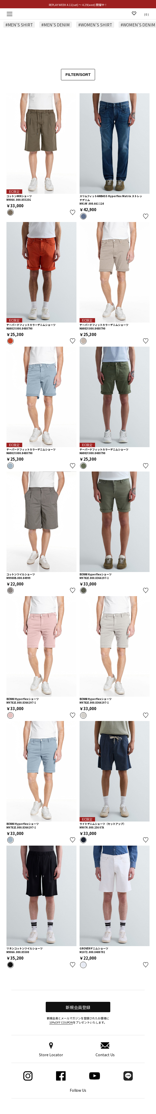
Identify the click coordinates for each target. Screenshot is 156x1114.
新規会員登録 (78, 1007)
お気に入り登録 (72, 212)
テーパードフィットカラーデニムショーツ (31, 325)
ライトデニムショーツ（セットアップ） (103, 824)
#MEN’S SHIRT (19, 24)
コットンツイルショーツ (20, 574)
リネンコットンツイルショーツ (24, 948)
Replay (78, 13)
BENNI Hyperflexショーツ (96, 574)
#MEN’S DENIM (55, 24)
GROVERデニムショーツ (94, 948)
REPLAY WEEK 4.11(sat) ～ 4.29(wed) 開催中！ (78, 5)
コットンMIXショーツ (19, 196)
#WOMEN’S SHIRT (95, 24)
